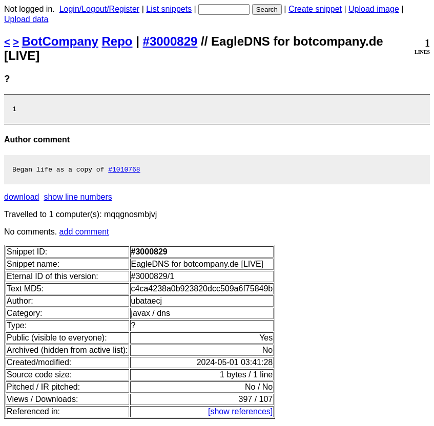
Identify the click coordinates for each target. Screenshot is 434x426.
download (21, 200)
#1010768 (124, 172)
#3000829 (170, 41)
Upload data (26, 19)
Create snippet (315, 9)
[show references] (240, 414)
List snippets (169, 9)
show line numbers (78, 200)
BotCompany (60, 41)
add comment (84, 234)
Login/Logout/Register (99, 9)
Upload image (373, 9)
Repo (117, 41)
